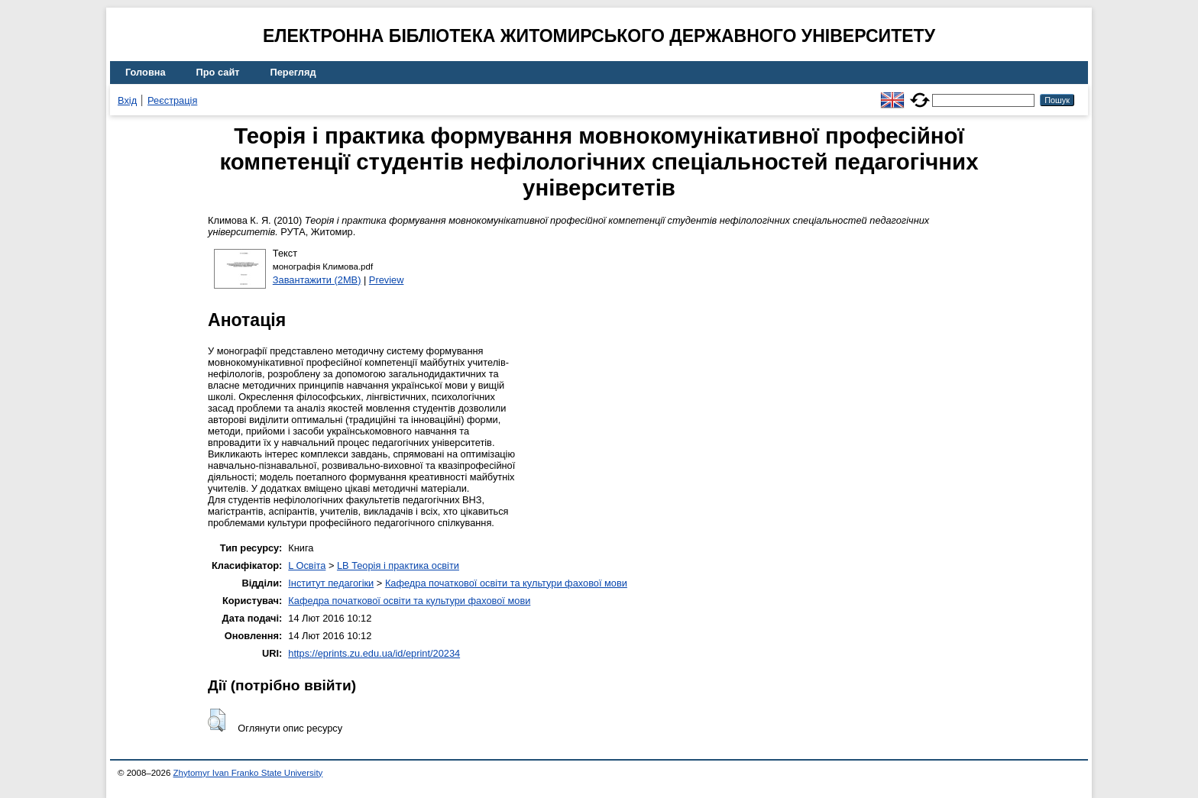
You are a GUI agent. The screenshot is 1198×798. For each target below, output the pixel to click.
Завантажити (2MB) (317, 280)
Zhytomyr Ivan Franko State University (248, 772)
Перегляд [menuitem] (293, 72)
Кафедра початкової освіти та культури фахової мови (506, 583)
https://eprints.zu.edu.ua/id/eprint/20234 (374, 653)
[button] (216, 720)
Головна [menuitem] (145, 72)
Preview (386, 280)
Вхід (127, 100)
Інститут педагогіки (331, 583)
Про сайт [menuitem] (218, 72)
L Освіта (306, 565)
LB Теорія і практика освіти (398, 565)
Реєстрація (172, 100)
